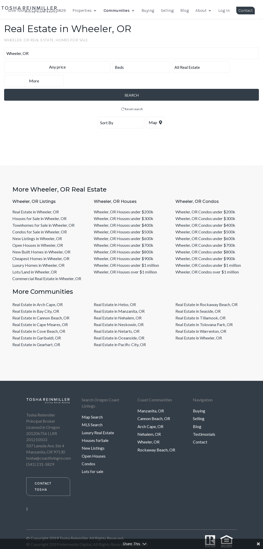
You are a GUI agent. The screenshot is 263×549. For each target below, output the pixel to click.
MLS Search (92, 410)
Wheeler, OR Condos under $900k (205, 244)
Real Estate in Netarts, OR (116, 317)
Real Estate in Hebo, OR (115, 290)
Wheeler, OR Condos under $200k (205, 197)
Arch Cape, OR (150, 412)
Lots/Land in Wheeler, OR (34, 257)
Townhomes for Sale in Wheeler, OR (43, 211)
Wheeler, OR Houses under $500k (123, 217)
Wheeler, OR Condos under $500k (205, 217)
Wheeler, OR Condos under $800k (205, 237)
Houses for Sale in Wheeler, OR (39, 204)
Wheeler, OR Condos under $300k (205, 204)
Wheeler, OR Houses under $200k (123, 197)
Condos (88, 449)
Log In (224, 11)
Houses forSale (95, 426)
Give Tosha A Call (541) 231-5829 (37, 11)
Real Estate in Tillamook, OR (200, 303)
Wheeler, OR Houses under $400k (123, 211)
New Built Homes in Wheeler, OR (41, 237)
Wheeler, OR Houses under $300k (123, 204)
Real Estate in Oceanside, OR (119, 323)
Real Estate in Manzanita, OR (119, 297)
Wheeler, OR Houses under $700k (123, 231)
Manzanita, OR (150, 396)
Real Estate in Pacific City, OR (120, 330)
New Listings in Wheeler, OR (37, 224)
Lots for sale (92, 457)
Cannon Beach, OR (153, 404)
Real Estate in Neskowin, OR (119, 310)
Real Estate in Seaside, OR (198, 297)
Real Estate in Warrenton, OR (200, 317)
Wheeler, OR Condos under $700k (205, 231)
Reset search (132, 95)
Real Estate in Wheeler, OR (35, 197)
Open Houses (94, 442)
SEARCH (132, 81)
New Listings (93, 434)
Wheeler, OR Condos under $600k (205, 224)
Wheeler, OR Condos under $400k (205, 211)
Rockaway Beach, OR (156, 435)
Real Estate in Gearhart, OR (36, 330)
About (200, 11)
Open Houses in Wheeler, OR (37, 231)
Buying (148, 11)
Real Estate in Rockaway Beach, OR (206, 290)
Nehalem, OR (149, 420)
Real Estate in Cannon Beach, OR (40, 303)
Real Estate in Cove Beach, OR (38, 317)
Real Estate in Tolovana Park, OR (204, 310)
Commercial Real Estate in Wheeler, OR (46, 264)
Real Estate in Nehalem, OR (118, 303)
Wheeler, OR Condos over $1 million (207, 257)
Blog (184, 11)
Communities (117, 11)
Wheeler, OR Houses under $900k (123, 244)
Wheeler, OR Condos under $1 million (208, 251)
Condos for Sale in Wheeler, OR (39, 217)
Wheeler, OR (148, 427)
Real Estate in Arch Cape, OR (37, 290)
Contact (245, 10)
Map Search (92, 403)
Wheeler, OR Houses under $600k (123, 224)
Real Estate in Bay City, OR (35, 297)
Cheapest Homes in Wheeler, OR (40, 244)
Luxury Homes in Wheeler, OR (38, 251)
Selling (167, 11)
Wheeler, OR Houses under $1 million (126, 251)
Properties (82, 11)
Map (155, 108)
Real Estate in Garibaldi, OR (36, 323)
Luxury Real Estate (98, 418)
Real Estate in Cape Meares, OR (40, 310)
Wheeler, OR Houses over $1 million (125, 257)
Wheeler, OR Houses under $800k (123, 237)
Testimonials (204, 420)
